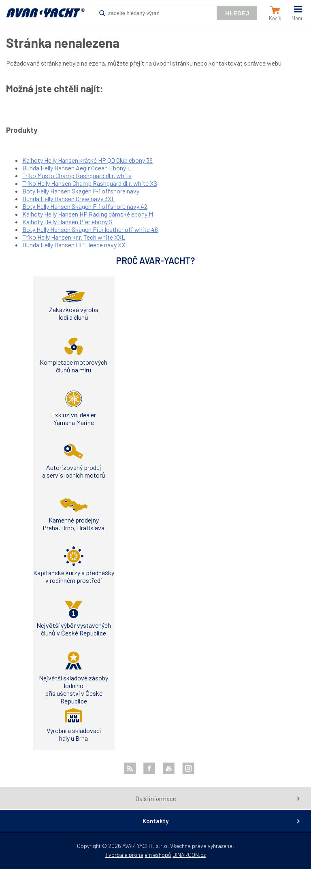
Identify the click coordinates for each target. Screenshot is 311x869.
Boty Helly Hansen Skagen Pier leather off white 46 (90, 229)
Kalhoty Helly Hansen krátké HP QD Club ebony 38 (87, 160)
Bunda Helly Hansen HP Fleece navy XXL (75, 245)
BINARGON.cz (189, 854)
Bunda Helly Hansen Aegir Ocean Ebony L (76, 168)
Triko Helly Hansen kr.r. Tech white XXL (73, 237)
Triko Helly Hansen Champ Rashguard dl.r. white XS (89, 183)
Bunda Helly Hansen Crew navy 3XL (68, 198)
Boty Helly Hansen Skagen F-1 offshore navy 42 (84, 206)
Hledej (237, 13)
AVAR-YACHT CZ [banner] (45, 17)
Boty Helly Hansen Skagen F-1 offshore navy (80, 191)
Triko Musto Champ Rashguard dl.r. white (77, 175)
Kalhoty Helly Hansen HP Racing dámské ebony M (87, 214)
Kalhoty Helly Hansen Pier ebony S (67, 221)
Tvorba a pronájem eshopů (138, 854)
